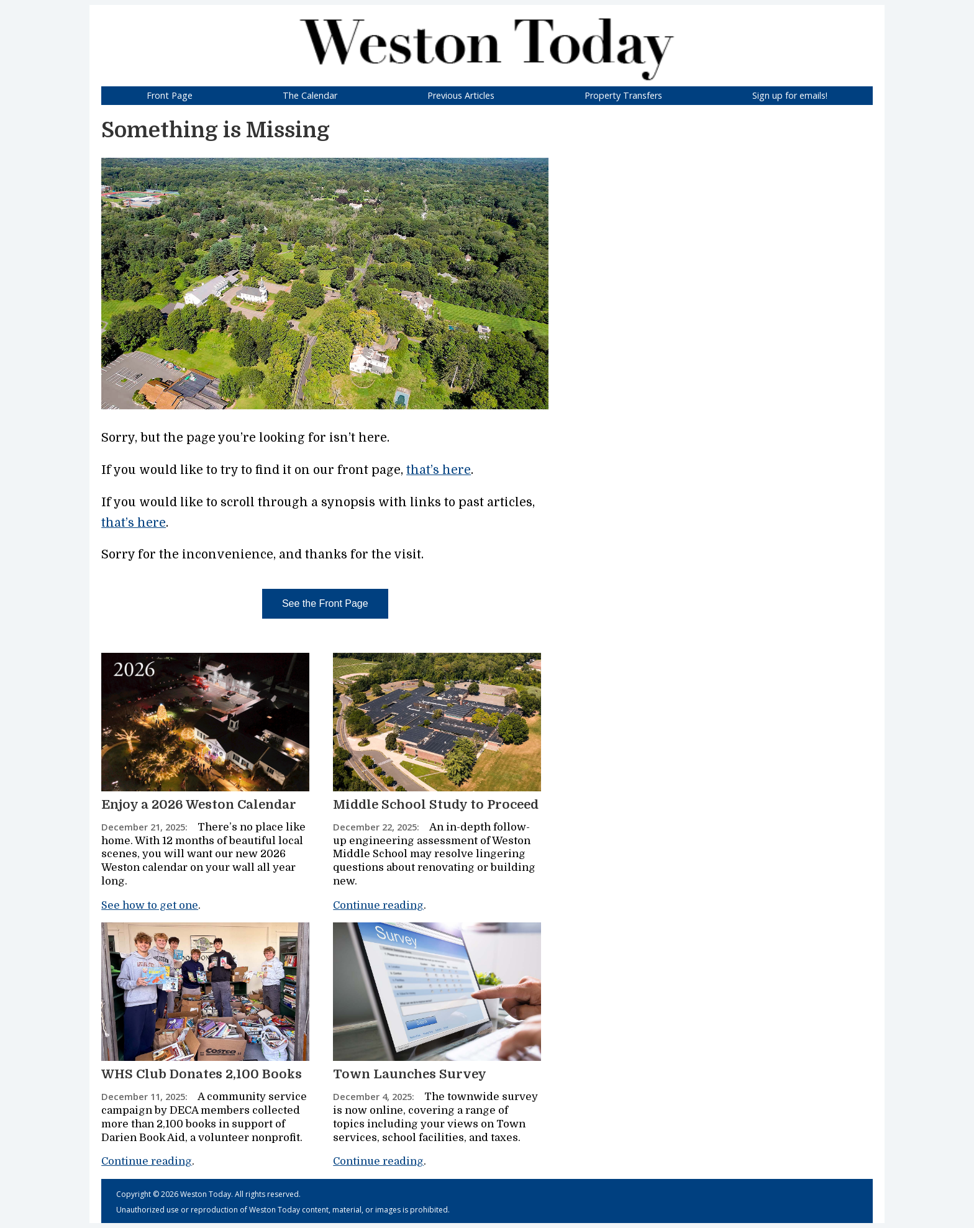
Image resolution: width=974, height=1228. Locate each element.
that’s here (438, 470)
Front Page (170, 95)
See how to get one (149, 905)
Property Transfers (623, 95)
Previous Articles (460, 95)
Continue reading (378, 905)
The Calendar (310, 95)
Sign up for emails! (789, 95)
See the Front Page (325, 603)
